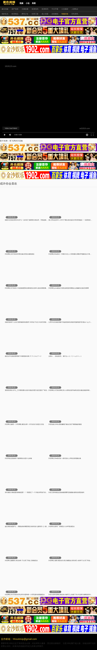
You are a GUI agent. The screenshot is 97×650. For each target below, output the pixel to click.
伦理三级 (35, 14)
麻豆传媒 (5, 9)
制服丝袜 (65, 14)
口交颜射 (65, 9)
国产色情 (15, 9)
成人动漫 (45, 14)
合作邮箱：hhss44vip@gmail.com (19, 639)
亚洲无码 (35, 9)
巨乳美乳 (75, 14)
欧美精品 (15, 14)
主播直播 (25, 9)
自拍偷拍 (55, 14)
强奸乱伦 (5, 14)
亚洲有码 (45, 9)
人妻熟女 (75, 9)
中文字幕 (55, 9)
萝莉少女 (25, 14)
